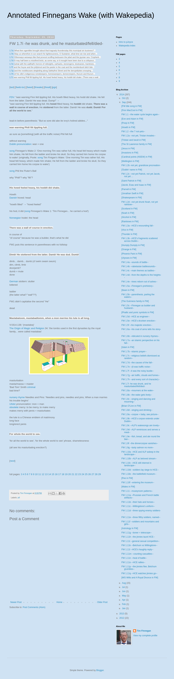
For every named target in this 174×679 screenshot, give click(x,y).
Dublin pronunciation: (20, 144)
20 (69, 474)
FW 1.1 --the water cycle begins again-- (140, 114)
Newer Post (16, 602)
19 (66, 474)
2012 (122, 618)
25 (86, 474)
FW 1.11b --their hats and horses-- (138, 502)
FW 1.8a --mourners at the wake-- (137, 390)
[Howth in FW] (128, 127)
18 (63, 474)
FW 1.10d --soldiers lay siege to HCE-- (140, 470)
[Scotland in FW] (129, 208)
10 (36, 474)
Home (59, 602)
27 (93, 474)
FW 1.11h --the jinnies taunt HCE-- (138, 537)
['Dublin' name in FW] (131, 169)
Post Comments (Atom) (34, 607)
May (124, 595)
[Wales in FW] (128, 486)
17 (59, 474)
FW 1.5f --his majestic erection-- (136, 325)
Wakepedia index (127, 45)
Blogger (100, 670)
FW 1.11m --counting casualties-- (137, 554)
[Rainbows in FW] (129, 221)
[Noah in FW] (127, 213)
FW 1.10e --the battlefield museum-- (138, 474)
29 (99, 474)
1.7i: (11, 77)
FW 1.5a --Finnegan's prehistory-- (137, 286)
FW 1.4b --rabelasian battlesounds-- (138, 266)
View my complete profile (145, 635)
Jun (124, 591)
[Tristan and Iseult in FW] (133, 140)
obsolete (13, 407)
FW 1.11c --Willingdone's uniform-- (138, 506)
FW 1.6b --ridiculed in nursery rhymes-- (140, 336)
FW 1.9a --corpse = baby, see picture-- (140, 414)
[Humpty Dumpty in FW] (132, 245)
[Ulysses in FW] (128, 258)
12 (43, 474)
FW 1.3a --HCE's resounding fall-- (137, 225)
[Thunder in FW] (129, 234)
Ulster (12, 404)
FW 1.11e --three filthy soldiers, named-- (140, 517)
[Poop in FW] (127, 123)
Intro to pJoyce (126, 42)
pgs (54, 87)
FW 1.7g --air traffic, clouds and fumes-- (140, 375)
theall (47, 87)
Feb (124, 604)
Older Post (102, 602)
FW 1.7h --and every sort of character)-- (140, 379)
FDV (11, 97)
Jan (124, 608)
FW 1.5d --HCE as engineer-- (135, 316)
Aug (124, 583)
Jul (123, 587)
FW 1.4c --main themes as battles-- (138, 270)
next (12, 460)
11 (39, 474)
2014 (122, 94)
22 (76, 474)
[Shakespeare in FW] (131, 197)
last (12, 87)
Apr (124, 600)
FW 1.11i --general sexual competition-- (140, 541)
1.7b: (11, 54)
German (13, 281)
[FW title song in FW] (131, 106)
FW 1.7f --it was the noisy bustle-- (137, 371)
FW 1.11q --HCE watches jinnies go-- (139, 573)
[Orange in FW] (128, 249)
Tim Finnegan (144, 631)
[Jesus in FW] (128, 148)
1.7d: (11, 60)
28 (96, 474)
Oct (124, 98)
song (12, 150)
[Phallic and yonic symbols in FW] (137, 312)
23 (79, 474)
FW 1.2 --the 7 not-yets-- (133, 131)
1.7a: (11, 50)
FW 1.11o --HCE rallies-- (133, 562)
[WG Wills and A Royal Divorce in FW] (139, 577)
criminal (31, 387)
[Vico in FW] (127, 230)
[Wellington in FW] (130, 161)
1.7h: (11, 74)
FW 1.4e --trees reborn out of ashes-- (139, 281)
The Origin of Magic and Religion (27, 328)
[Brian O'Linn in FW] (131, 406)
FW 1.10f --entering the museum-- (137, 482)
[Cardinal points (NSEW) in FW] (136, 157)
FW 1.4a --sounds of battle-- (134, 262)
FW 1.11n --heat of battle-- (134, 558)
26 (89, 474)
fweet (30, 87)
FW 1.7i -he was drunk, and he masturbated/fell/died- (136, 385)
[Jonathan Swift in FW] (132, 193)
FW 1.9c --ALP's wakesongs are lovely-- (140, 425)
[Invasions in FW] (129, 152)
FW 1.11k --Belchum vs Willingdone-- (139, 545)
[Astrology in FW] (129, 528)
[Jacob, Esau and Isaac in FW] (136, 185)
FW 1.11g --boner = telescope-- (136, 532)
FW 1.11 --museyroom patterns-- (137, 491)
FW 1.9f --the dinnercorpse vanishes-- (139, 443)
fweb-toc (20, 87)
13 (46, 474)
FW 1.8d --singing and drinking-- (136, 410)
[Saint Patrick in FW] (131, 180)
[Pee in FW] (127, 478)
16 (56, 474)
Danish (13, 197)
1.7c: (11, 57)
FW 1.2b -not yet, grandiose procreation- (140, 165)
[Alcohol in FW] (128, 217)
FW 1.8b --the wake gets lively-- (136, 395)
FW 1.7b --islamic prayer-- (134, 351)
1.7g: (11, 71)
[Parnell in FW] (128, 189)
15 (53, 474)
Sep (124, 102)
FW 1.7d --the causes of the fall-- (137, 362)
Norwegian (15, 217)
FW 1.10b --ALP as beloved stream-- (139, 458)
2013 (122, 613)
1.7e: (11, 64)
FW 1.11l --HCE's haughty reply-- (137, 549)
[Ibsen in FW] (127, 290)
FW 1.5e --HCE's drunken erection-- (138, 320)
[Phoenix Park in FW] (131, 253)
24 (83, 474)
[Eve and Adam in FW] (132, 119)
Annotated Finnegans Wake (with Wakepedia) (80, 15)
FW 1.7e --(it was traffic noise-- (136, 366)
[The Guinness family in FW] (135, 301)
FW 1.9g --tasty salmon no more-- (137, 447)
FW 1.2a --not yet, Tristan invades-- (138, 135)
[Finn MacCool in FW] (131, 110)
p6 (19, 497)
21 (73, 474)
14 (49, 474)
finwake (39, 87)
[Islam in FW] (127, 347)
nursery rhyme (17, 397)
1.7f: (11, 67)
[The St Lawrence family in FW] (136, 144)
